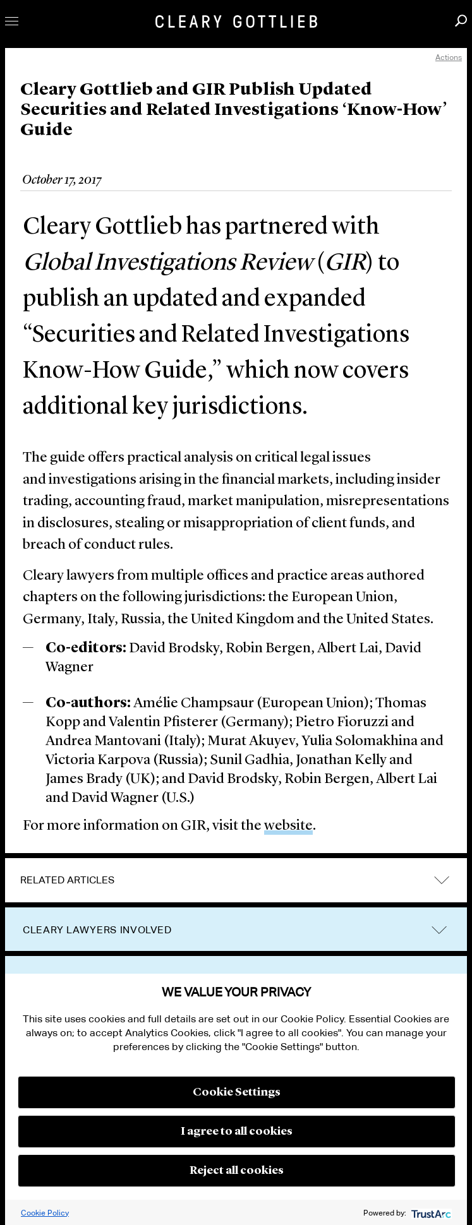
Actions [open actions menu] (448, 57)
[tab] (236, 880)
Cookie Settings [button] (237, 1092)
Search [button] (461, 21)
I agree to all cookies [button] (237, 1131)
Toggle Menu (11, 21)
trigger (439, 930)
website (288, 826)
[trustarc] (430, 1212)
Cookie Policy (45, 1212)
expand (441, 880)
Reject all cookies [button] (237, 1170)
